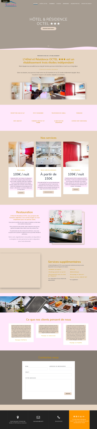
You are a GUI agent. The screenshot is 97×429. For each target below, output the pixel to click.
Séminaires (66, 3)
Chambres (52, 3)
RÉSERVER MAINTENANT (48, 28)
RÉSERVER (21, 193)
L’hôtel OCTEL (43, 3)
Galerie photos (75, 3)
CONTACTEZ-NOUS (48, 192)
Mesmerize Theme (80, 423)
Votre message (48, 390)
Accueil (35, 3)
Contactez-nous (86, 3)
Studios (58, 3)
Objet (48, 379)
